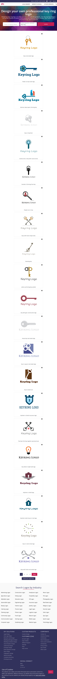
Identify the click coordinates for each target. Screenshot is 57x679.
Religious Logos (47, 605)
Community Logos (5, 615)
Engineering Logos (19, 602)
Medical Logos (32, 622)
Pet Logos (45, 595)
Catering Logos (5, 608)
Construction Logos (20, 592)
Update (46, 24)
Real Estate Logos (47, 602)
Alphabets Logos (5, 599)
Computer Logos (5, 622)
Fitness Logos (18, 612)
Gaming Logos (18, 618)
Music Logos (46, 592)
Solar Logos (46, 612)
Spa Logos (45, 615)
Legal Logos (32, 608)
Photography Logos (48, 599)
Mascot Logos (32, 615)
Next (34, 574)
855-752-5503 (42, 1)
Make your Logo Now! (28, 578)
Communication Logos (7, 618)
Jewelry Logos (32, 605)
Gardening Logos (19, 622)
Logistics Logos (33, 612)
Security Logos (46, 608)
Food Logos (18, 615)
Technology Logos (47, 622)
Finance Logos (18, 608)
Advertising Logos (5, 592)
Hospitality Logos (33, 595)
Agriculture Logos (5, 595)
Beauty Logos (4, 605)
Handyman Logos (33, 592)
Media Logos (32, 618)
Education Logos (19, 599)
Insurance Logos (33, 602)
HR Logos (31, 599)
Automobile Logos (5, 602)
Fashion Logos (18, 605)
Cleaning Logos (5, 612)
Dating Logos (18, 595)
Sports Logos (46, 618)
